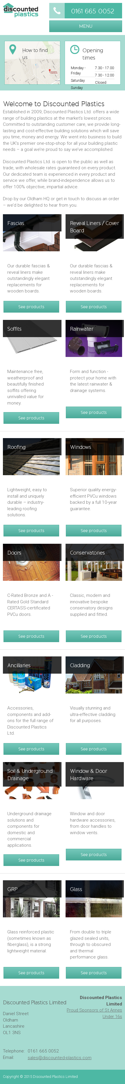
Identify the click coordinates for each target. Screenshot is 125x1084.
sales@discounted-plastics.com (59, 1057)
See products (31, 306)
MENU (86, 26)
